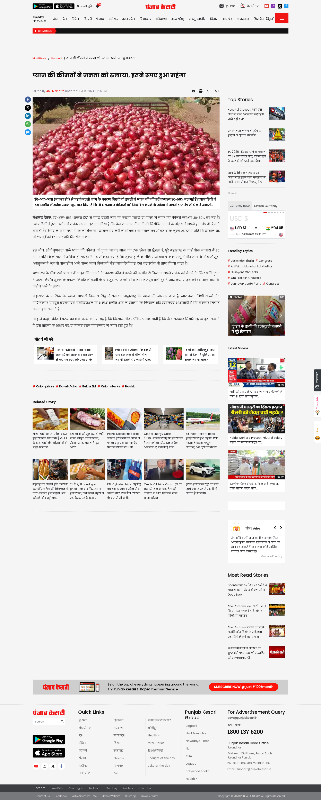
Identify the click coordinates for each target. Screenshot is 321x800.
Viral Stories (156, 743)
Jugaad (191, 764)
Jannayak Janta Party (244, 284)
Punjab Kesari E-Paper (132, 689)
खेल (116, 773)
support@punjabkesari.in (254, 769)
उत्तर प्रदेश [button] (128, 19)
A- (208, 91)
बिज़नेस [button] (259, 19)
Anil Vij (234, 266)
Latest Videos (238, 348)
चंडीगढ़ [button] (113, 19)
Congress (263, 261)
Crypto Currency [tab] (265, 206)
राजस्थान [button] (243, 19)
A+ (217, 91)
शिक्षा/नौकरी (155, 751)
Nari (188, 749)
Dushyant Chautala (243, 272)
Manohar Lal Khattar (256, 266)
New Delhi (57, 788)
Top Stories (240, 99)
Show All (232, 193)
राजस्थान (119, 758)
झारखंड (227, 19)
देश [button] (65, 19)
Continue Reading (271, 556)
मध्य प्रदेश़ (119, 735)
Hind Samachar (196, 733)
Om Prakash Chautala (244, 278)
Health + (154, 735)
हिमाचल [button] (145, 19)
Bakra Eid (87, 386)
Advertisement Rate (84, 796)
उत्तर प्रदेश (84, 773)
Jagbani (191, 726)
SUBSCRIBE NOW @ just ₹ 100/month (243, 686)
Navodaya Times (197, 741)
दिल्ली (88, 19)
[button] (232, 315)
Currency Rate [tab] (240, 206)
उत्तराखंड (118, 751)
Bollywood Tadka (197, 771)
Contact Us (43, 796)
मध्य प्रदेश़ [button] (177, 19)
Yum (189, 756)
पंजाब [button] (100, 19)
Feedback (61, 796)
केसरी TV (85, 728)
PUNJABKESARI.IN (250, 796)
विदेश (82, 743)
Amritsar (127, 788)
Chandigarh (76, 788)
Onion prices (43, 386)
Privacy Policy (149, 796)
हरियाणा (118, 728)
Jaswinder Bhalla (241, 261)
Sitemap (130, 796)
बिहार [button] (214, 19)
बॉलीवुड (152, 728)
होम (55, 19)
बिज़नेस (118, 766)
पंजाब (82, 758)
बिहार (117, 743)
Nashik (128, 386)
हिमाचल (118, 720)
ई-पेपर (83, 720)
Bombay (111, 788)
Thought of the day (161, 758)
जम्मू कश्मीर (197, 19)
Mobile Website (111, 796)
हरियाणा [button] (161, 19)
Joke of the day (159, 766)
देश (81, 735)
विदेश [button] (75, 19)
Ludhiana (95, 788)
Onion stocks (108, 386)
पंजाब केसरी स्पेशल (159, 720)
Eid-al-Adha (66, 386)
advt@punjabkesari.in (242, 718)
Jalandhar (145, 788)
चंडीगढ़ (83, 766)
